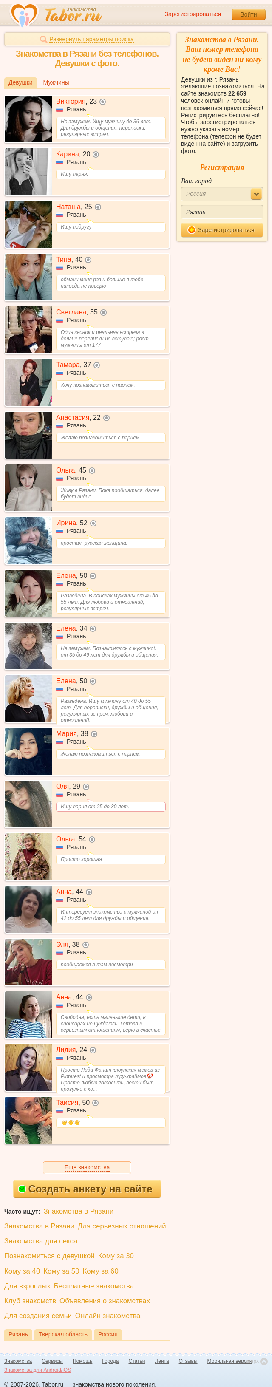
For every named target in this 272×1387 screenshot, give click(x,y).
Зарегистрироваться (193, 14)
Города (110, 1361)
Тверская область (63, 1334)
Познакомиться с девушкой (49, 1256)
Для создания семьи (38, 1316)
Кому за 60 (101, 1271)
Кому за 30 (116, 1256)
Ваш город (196, 180)
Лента (162, 1361)
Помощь (82, 1361)
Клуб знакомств (30, 1301)
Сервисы (52, 1361)
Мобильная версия (229, 1361)
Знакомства (18, 1361)
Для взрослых (27, 1286)
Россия (108, 1334)
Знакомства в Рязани (78, 1211)
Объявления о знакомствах (105, 1301)
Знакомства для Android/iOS (37, 1370)
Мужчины (56, 82)
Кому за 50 (61, 1271)
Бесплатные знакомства (94, 1286)
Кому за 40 (22, 1271)
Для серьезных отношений (122, 1226)
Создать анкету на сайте (85, 1189)
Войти (248, 14)
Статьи (137, 1361)
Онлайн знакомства (108, 1316)
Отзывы (188, 1361)
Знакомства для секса (40, 1241)
